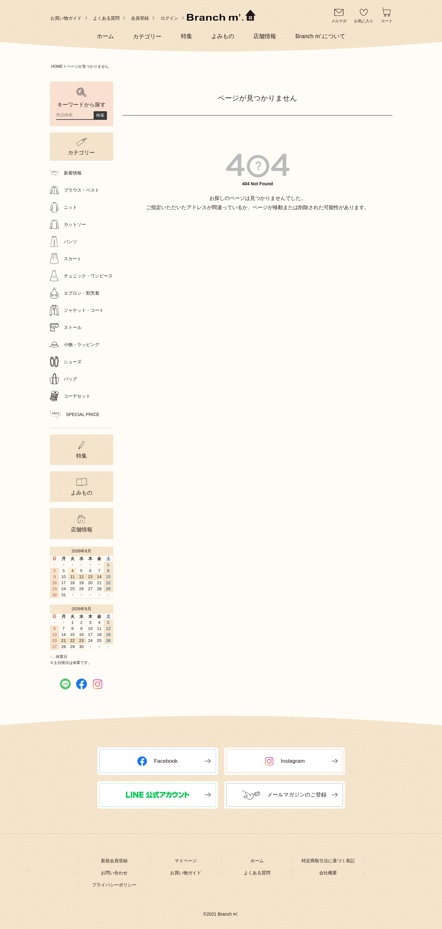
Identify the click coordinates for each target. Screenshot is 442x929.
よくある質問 (106, 18)
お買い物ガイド (66, 18)
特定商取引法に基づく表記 (328, 860)
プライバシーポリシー (114, 884)
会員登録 (140, 18)
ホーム (257, 860)
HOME (57, 66)
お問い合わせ (114, 872)
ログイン (169, 18)
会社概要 (328, 872)
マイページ (186, 860)
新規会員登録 (114, 860)
